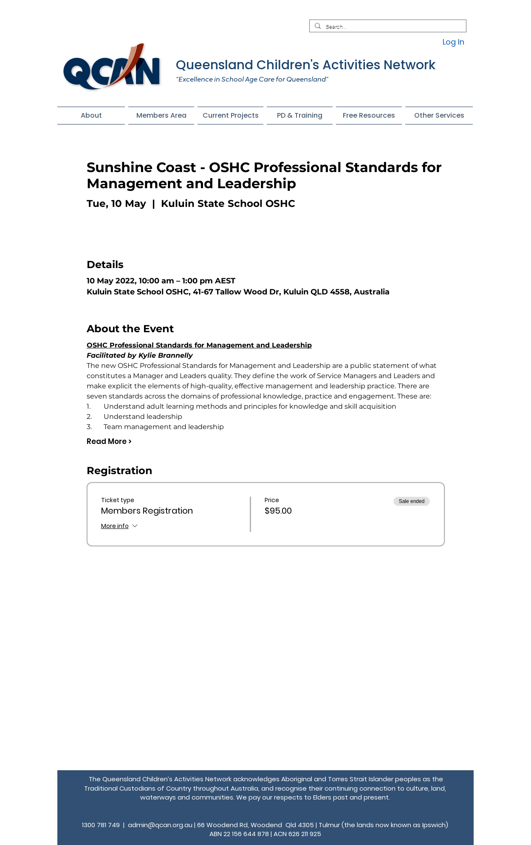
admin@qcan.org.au (160, 824)
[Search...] (387, 27)
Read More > (109, 441)
